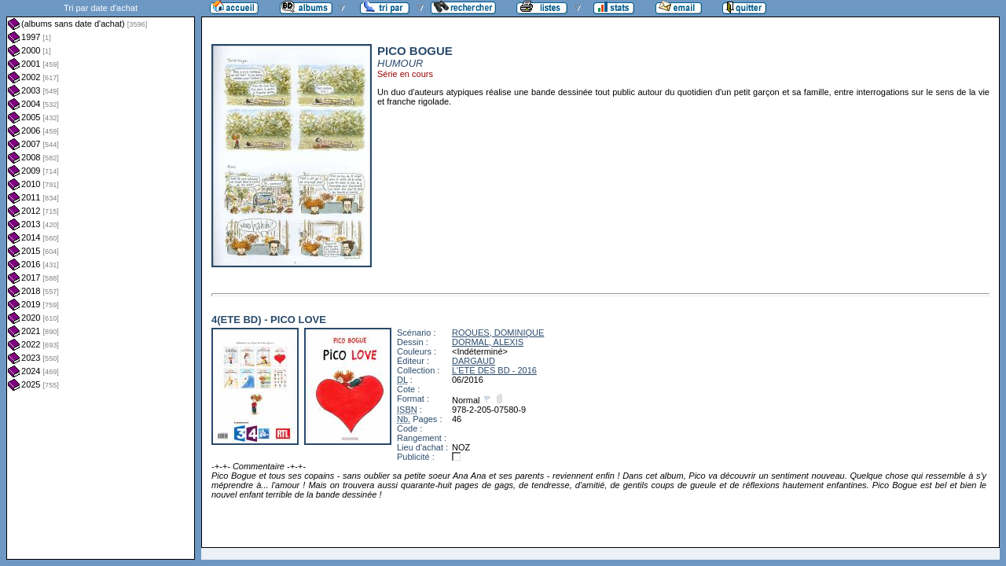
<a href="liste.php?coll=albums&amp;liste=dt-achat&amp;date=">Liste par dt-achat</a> (100, 280)
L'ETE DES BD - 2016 (494, 370)
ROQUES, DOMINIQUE (498, 332)
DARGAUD (473, 361)
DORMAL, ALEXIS (487, 342)
